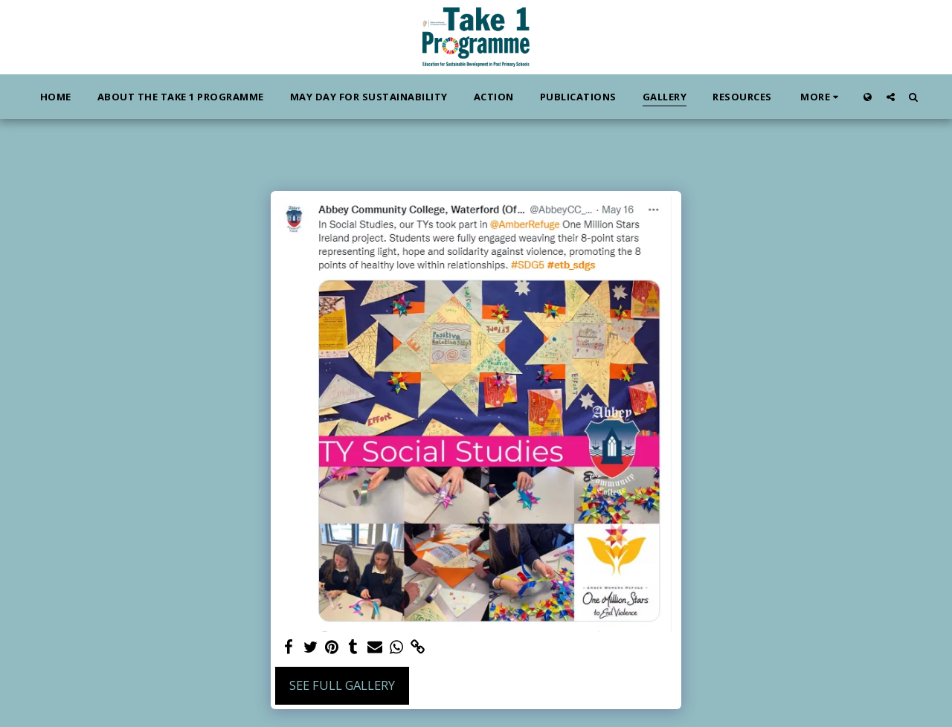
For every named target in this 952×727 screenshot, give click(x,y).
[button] (890, 96)
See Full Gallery (342, 685)
